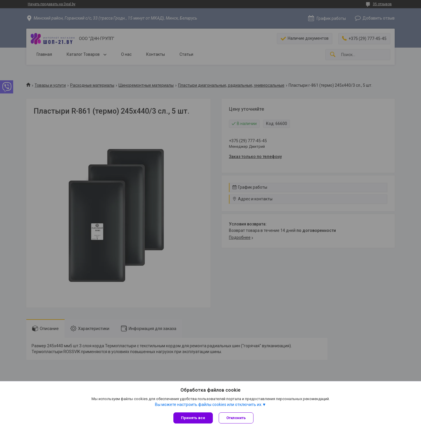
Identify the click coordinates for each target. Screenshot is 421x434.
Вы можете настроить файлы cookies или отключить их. (208, 404)
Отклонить (236, 418)
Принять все (193, 418)
